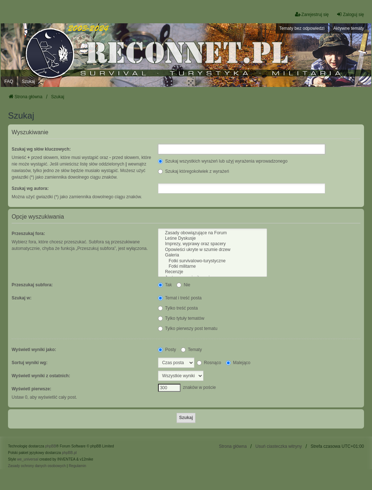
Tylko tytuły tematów (181, 318)
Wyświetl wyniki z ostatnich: (41, 375)
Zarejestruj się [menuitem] (312, 14)
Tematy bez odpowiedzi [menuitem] (302, 28)
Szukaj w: (22, 297)
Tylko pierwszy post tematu (187, 328)
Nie (183, 284)
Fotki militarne (212, 266)
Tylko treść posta (178, 308)
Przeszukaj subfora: (32, 284)
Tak (165, 284)
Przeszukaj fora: (28, 233)
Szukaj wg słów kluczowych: (41, 149)
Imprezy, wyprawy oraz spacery (212, 244)
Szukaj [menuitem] (28, 81)
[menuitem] (37, 466)
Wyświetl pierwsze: (31, 388)
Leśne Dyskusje (212, 238)
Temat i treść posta (180, 297)
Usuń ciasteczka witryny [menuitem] (278, 446)
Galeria (212, 255)
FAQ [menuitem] (8, 81)
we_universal (27, 459)
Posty (167, 349)
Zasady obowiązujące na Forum (212, 233)
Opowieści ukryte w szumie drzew (212, 249)
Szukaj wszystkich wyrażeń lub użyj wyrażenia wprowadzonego (222, 161)
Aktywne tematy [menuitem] (348, 28)
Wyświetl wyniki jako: (34, 349)
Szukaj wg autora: (30, 188)
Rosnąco (209, 362)
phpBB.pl (69, 453)
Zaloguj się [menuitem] (350, 14)
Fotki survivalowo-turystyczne (212, 261)
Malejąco (238, 362)
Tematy (191, 349)
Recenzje (212, 272)
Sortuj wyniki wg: (30, 362)
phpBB (50, 446)
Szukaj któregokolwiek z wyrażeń (193, 171)
